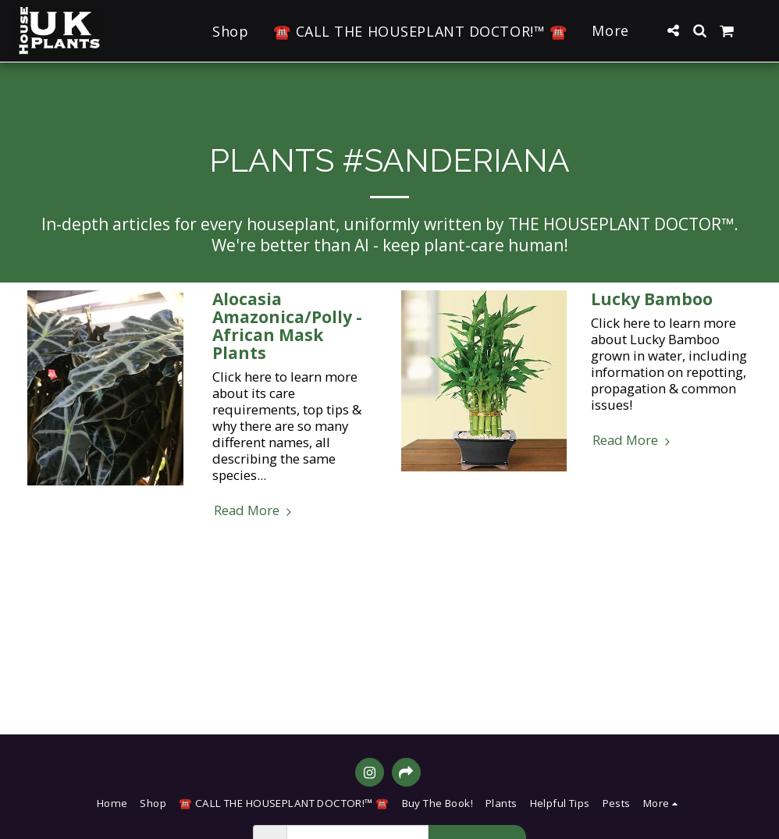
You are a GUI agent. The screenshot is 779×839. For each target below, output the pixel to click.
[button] (672, 30)
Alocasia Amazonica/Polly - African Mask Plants (287, 326)
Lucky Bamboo (652, 299)
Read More (255, 510)
